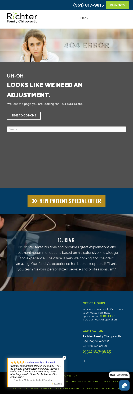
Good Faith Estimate (67, 388)
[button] (24, 116)
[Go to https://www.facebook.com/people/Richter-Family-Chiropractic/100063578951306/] (85, 361)
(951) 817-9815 (88, 5)
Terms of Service (41, 388)
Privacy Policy (18, 388)
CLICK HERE (107, 316)
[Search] (66, 129)
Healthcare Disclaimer (86, 381)
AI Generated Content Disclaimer (103, 388)
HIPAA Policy (111, 381)
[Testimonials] (66, 254)
